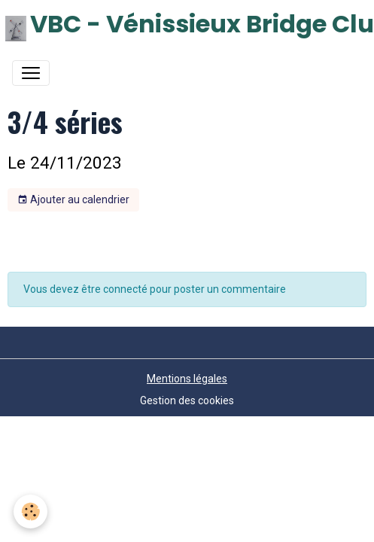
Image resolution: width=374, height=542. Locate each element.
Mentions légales (187, 379)
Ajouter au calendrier (73, 200)
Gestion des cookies (187, 400)
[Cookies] (30, 511)
